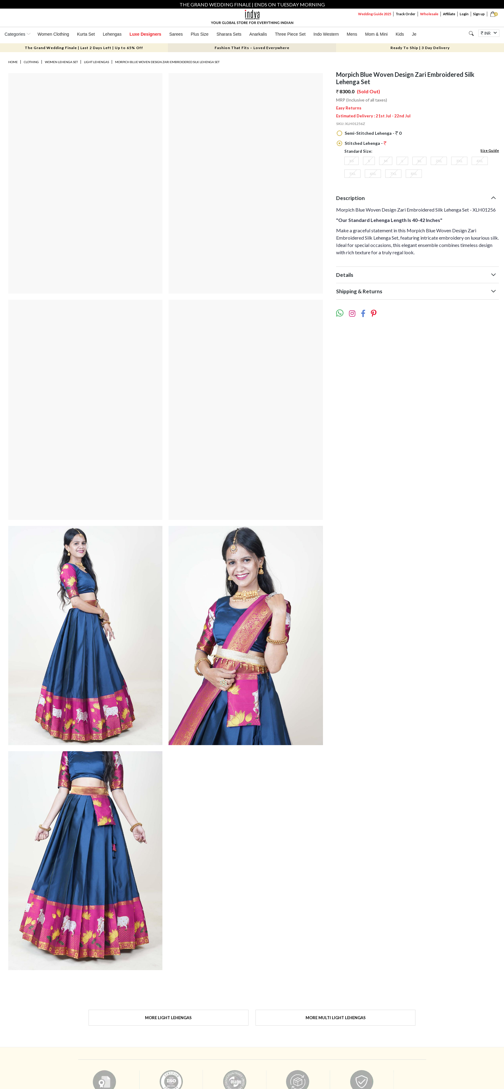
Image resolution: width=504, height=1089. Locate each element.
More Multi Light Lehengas (336, 1017)
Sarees (176, 34)
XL (419, 161)
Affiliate (449, 14)
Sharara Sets (228, 34)
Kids (400, 34)
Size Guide (489, 150)
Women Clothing (53, 34)
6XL (373, 173)
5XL (352, 173)
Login (464, 14)
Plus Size (199, 34)
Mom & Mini (376, 34)
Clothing (31, 62)
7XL (393, 173)
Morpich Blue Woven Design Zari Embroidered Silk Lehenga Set (167, 62)
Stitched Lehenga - (365, 143)
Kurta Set (86, 34)
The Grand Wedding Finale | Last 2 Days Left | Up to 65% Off (84, 47)
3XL (459, 161)
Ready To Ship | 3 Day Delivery (420, 47)
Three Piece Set (290, 34)
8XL (414, 173)
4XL (480, 161)
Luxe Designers (145, 34)
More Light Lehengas (168, 1017)
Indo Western (326, 34)
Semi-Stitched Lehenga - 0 (372, 133)
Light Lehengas (96, 62)
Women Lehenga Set (61, 62)
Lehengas (112, 34)
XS (351, 161)
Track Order (405, 14)
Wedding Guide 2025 (374, 14)
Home (13, 62)
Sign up (479, 14)
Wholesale (429, 14)
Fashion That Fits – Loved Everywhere (252, 47)
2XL (439, 161)
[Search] (471, 33)
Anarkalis (258, 34)
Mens (352, 34)
